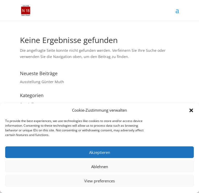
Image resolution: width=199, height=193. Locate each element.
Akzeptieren (99, 152)
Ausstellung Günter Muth (42, 81)
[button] (191, 110)
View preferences (99, 180)
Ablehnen (99, 166)
